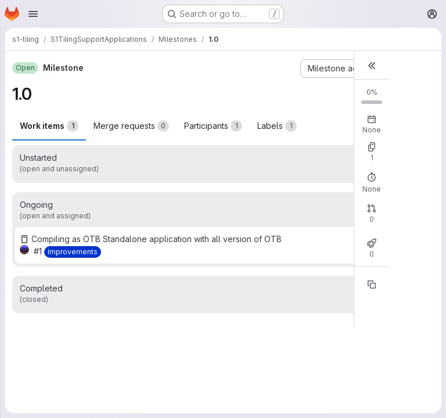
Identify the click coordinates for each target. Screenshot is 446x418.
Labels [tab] (277, 126)
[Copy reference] (371, 284)
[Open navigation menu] (33, 14)
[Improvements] (72, 252)
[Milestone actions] (345, 68)
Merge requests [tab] (131, 126)
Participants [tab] (213, 126)
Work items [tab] (49, 126)
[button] (371, 65)
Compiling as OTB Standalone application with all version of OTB (156, 239)
